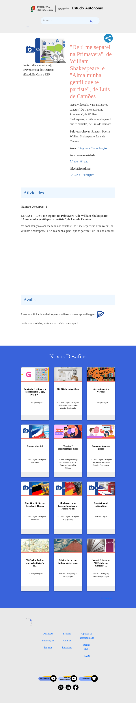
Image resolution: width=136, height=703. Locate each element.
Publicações (48, 640)
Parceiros (67, 647)
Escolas (67, 633)
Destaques (48, 633)
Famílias (67, 640)
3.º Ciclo (75, 174)
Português (88, 174)
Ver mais (106, 597)
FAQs (87, 656)
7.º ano (74, 161)
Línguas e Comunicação (92, 148)
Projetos (48, 647)
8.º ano (84, 161)
